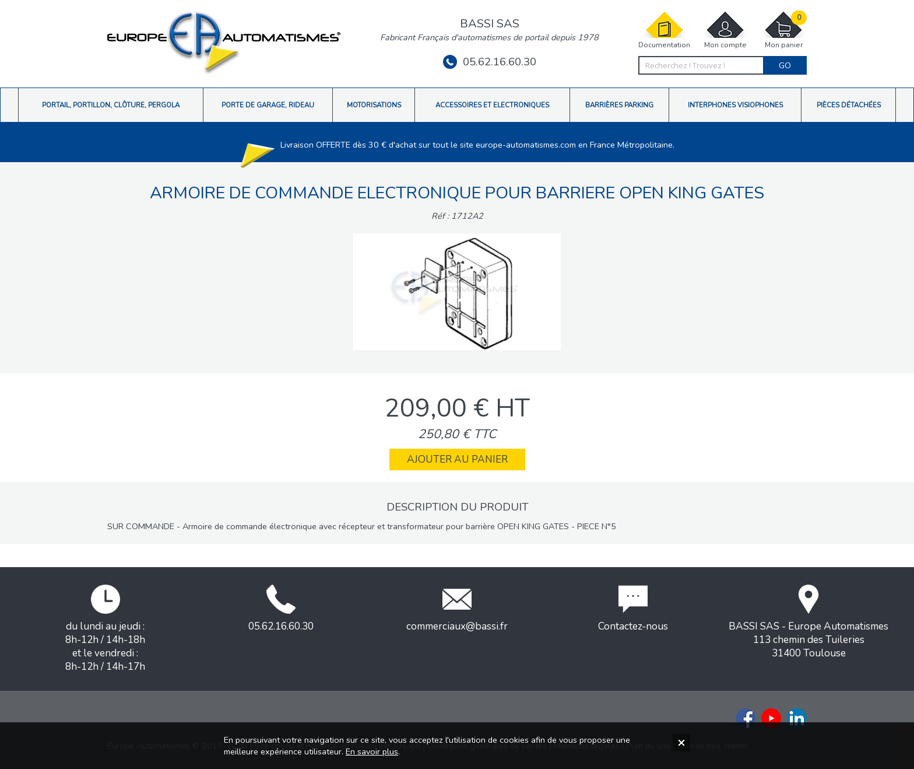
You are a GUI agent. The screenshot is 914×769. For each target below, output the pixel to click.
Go (785, 65)
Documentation (664, 30)
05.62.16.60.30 (489, 62)
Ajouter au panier (457, 459)
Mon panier (783, 30)
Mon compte (725, 30)
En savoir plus (372, 751)
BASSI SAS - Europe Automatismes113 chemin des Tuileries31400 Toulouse (808, 622)
